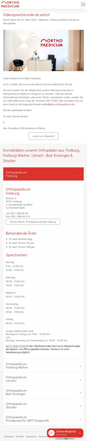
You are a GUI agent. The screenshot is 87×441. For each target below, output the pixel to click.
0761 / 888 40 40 (19, 213)
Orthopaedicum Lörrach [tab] (16, 379)
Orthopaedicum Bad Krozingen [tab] (16, 392)
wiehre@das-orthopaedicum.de (57, 104)
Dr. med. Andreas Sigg (20, 239)
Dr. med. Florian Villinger (22, 246)
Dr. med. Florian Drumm (21, 242)
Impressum (31, 436)
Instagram (9, 436)
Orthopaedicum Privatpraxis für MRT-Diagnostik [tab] (27, 418)
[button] (65, 432)
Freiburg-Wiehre (58, 19)
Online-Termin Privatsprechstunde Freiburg (33, 221)
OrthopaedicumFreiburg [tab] (16, 174)
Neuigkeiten (9, 23)
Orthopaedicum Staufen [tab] (16, 405)
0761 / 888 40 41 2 (20, 216)
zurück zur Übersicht (43, 136)
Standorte (74, 19)
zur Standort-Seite (15, 207)
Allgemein (44, 19)
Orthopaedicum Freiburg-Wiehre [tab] (17, 365)
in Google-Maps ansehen (19, 204)
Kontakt (20, 436)
